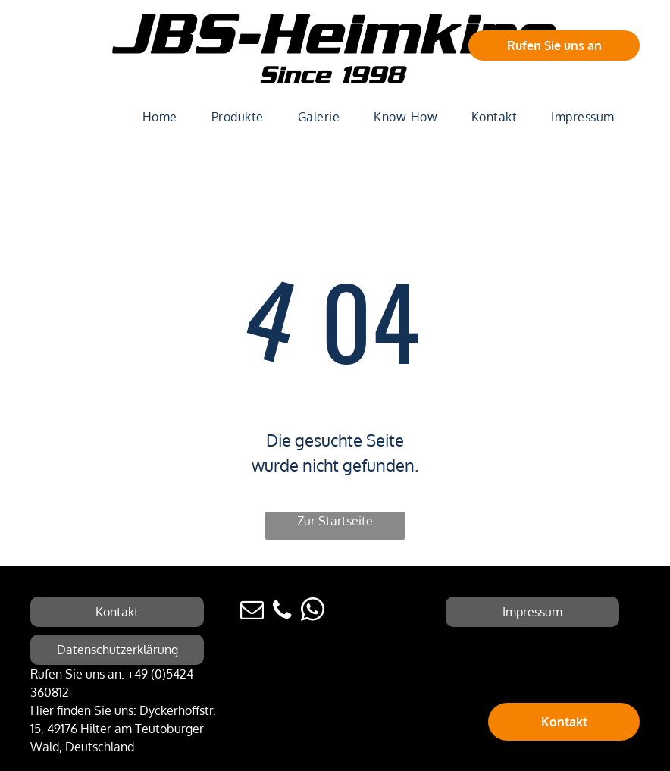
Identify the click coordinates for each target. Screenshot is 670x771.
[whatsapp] (312, 612)
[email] (251, 612)
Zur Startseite (335, 520)
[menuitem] (165, 117)
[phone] (282, 612)
